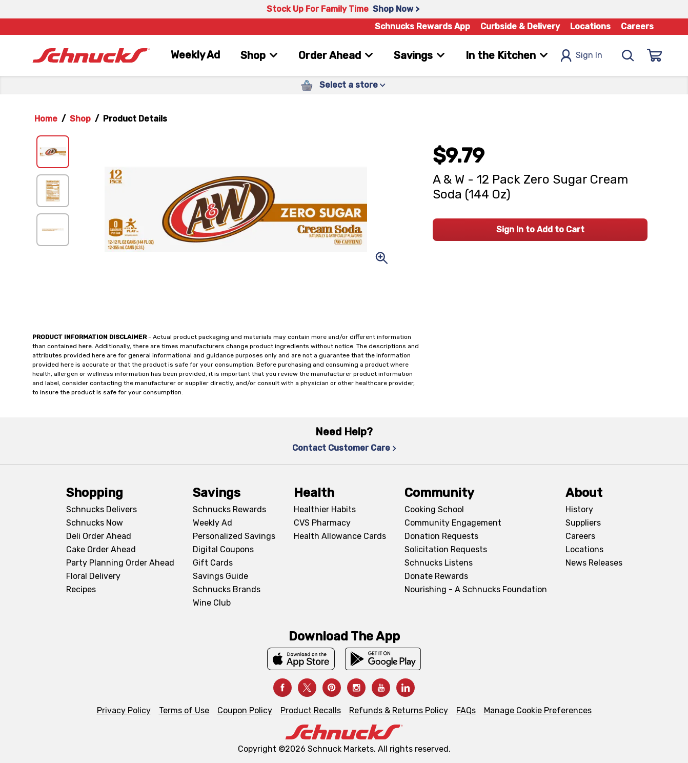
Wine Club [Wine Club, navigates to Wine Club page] (212, 603)
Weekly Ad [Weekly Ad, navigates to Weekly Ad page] (195, 55)
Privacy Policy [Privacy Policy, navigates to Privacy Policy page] (124, 710)
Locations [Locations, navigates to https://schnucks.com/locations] (590, 26)
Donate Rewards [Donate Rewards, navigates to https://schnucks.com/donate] (436, 576)
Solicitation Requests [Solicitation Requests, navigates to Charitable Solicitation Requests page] (445, 549)
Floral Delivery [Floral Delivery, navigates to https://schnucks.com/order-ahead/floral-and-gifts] (93, 576)
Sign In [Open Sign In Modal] (581, 55)
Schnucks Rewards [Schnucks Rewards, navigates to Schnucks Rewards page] (229, 509)
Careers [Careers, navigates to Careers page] (637, 26)
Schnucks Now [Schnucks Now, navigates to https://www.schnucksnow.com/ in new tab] (94, 523)
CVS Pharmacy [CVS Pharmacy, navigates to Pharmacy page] (322, 523)
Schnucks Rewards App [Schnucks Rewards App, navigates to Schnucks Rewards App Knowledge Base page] (422, 26)
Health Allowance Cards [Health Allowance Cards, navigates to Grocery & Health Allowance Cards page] (340, 536)
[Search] (628, 55)
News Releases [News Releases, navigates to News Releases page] (593, 563)
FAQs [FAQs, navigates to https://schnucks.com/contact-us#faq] (466, 710)
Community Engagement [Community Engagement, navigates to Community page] (452, 523)
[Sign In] (654, 55)
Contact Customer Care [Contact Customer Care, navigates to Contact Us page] (344, 448)
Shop (80, 119)
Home (45, 119)
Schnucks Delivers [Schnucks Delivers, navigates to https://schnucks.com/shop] (101, 509)
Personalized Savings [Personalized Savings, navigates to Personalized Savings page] (234, 536)
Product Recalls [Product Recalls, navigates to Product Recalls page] (310, 710)
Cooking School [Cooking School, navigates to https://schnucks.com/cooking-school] (434, 509)
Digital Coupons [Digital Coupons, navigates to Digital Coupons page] (223, 549)
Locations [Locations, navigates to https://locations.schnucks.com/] (584, 549)
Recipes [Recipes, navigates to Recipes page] (81, 589)
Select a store (352, 85)
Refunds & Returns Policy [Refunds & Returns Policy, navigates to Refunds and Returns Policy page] (398, 710)
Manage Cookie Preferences (538, 710)
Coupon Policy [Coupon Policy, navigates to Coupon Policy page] (244, 710)
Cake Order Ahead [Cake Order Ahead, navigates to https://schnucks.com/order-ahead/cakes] (101, 549)
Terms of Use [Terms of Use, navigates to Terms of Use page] (184, 710)
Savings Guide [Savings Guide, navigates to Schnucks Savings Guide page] (220, 576)
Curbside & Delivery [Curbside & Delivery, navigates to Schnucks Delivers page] (520, 26)
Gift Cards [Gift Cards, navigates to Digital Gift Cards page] (213, 563)
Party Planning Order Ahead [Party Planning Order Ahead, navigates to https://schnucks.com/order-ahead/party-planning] (120, 563)
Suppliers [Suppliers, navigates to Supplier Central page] (583, 523)
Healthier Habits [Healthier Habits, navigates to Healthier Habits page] (325, 509)
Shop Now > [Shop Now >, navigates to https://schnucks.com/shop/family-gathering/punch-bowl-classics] (396, 9)
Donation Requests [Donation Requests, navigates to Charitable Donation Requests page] (441, 536)
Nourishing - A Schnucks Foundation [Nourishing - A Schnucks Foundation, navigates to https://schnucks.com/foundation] (475, 589)
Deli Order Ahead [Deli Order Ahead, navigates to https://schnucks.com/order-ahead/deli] (98, 536)
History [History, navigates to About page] (579, 509)
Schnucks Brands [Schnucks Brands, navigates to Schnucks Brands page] (226, 589)
